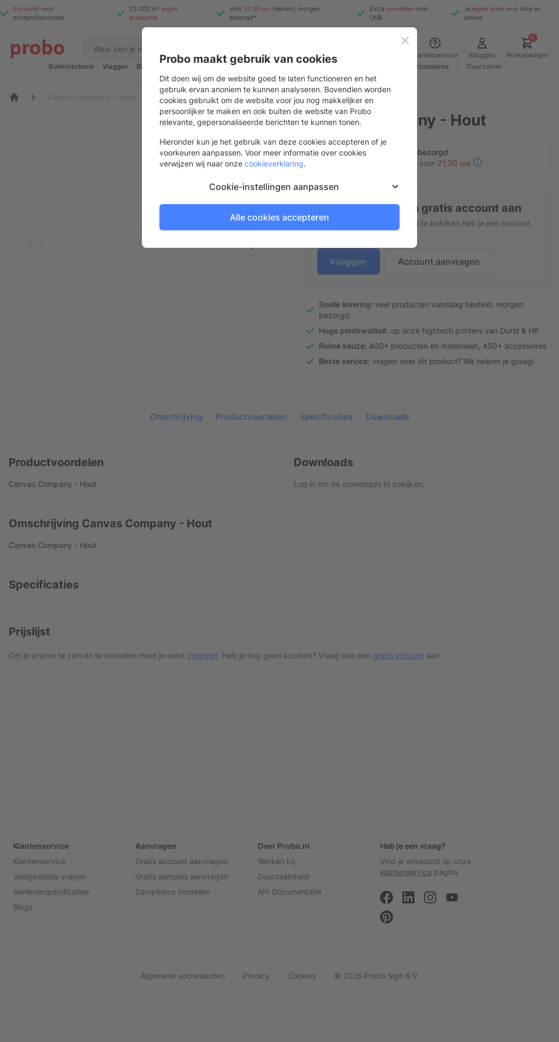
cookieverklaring (274, 163)
